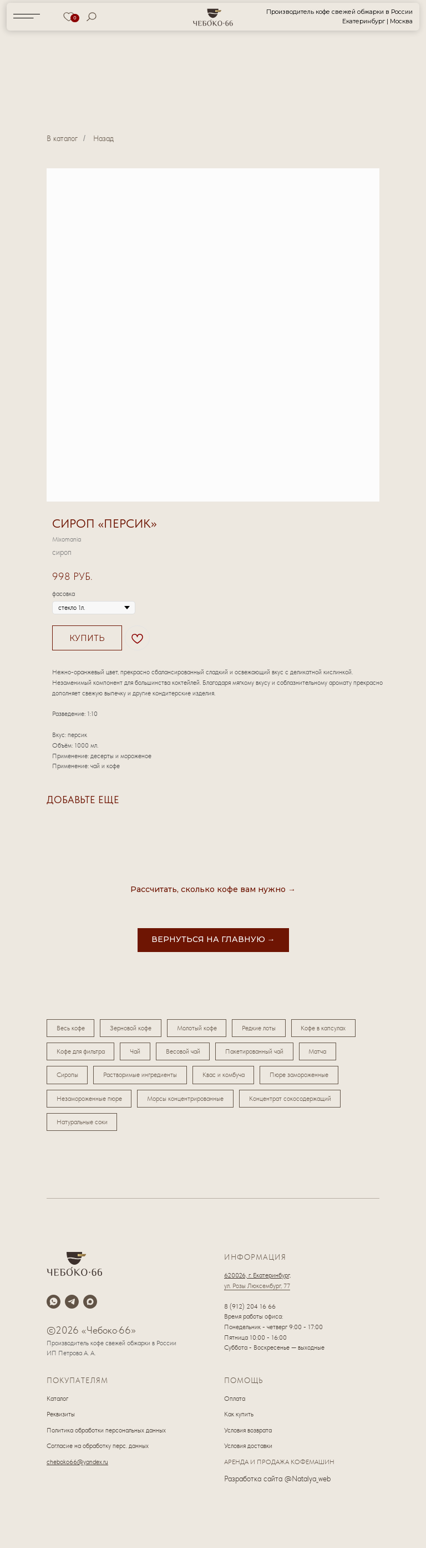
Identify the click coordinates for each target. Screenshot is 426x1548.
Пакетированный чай (259, 1053)
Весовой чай (186, 1053)
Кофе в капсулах (329, 1029)
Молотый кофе (200, 1029)
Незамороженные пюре (90, 1102)
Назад (103, 138)
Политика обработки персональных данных (106, 1435)
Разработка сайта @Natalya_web (277, 1483)
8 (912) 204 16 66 (250, 1311)
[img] (213, 17)
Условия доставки (248, 1451)
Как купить (238, 1419)
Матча (324, 1053)
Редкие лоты (264, 1029)
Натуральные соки (82, 1126)
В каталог (62, 138)
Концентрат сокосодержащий (293, 1102)
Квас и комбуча (227, 1077)
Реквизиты (61, 1419)
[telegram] (72, 1306)
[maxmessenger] (90, 1306)
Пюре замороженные (304, 1077)
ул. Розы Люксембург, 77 (257, 1290)
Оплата (234, 1403)
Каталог (57, 1403)
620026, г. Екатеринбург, (257, 1280)
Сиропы (68, 1077)
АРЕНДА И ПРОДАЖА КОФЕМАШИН (279, 1467)
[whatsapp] (53, 1306)
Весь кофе (71, 1029)
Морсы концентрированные (187, 1102)
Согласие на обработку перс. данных (98, 1451)
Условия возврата (248, 1435)
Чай (137, 1053)
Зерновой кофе (133, 1029)
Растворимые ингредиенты (142, 1077)
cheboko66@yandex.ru (77, 1467)
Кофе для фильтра (81, 1053)
